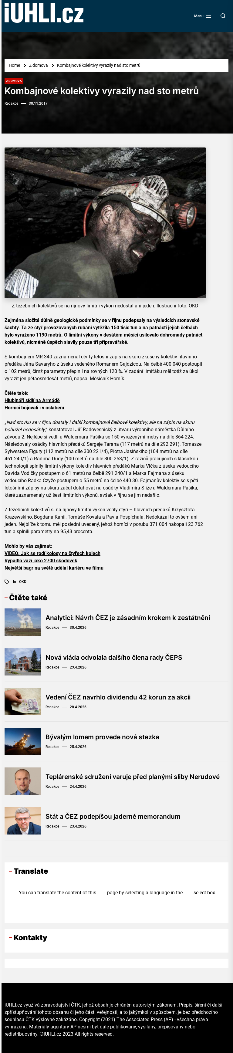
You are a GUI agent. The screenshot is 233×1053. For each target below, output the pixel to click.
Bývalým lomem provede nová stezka (106, 737)
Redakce (11, 103)
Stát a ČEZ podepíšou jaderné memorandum (116, 817)
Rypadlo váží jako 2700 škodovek (41, 561)
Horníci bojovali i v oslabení (34, 408)
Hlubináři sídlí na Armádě (32, 400)
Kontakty (30, 937)
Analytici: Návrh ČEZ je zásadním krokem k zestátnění (132, 618)
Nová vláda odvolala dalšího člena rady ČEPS (118, 658)
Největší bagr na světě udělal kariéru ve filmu (54, 568)
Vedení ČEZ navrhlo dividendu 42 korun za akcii (122, 697)
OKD (22, 582)
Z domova (14, 81)
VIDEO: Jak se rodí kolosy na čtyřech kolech (52, 553)
